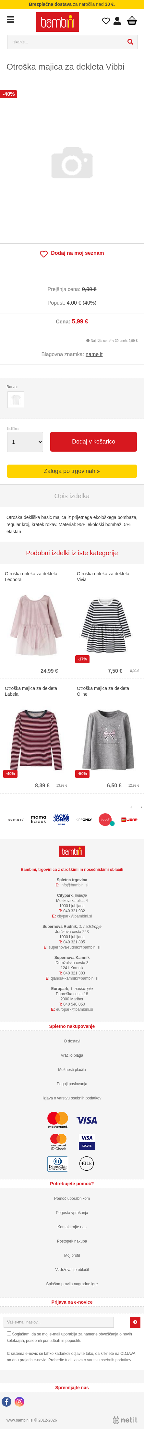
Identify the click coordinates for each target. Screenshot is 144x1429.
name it (94, 354)
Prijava (117, 22)
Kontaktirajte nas (71, 1227)
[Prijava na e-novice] (135, 1322)
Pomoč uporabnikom (72, 1198)
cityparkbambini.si (74, 916)
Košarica (132, 20)
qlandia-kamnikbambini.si (74, 978)
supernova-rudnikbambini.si (74, 947)
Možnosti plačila (72, 1069)
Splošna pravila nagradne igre (72, 1284)
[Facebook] (8, 1403)
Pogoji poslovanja (72, 1084)
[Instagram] (21, 1403)
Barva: (12, 387)
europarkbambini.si (74, 1009)
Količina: (13, 429)
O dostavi (72, 1041)
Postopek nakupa (72, 1241)
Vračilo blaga (72, 1055)
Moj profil (72, 1255)
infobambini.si (75, 885)
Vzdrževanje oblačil (72, 1269)
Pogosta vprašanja (72, 1212)
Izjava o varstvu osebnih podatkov (72, 1098)
